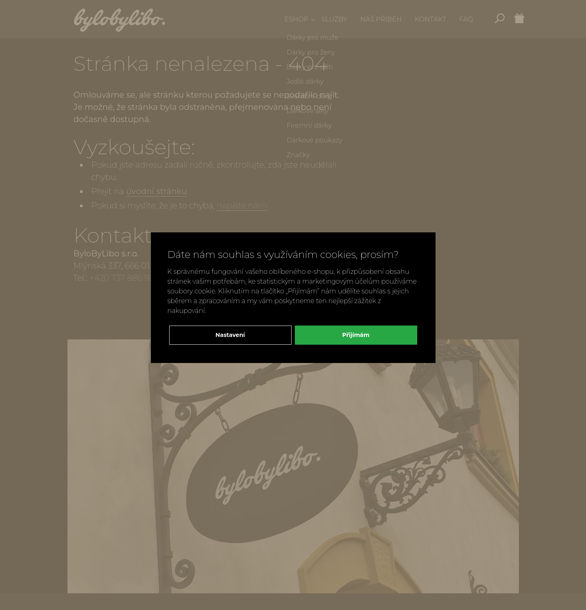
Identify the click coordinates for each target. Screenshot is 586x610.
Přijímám (356, 335)
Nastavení (230, 335)
